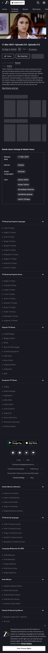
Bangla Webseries (10, 573)
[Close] (45, 625)
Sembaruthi (8, 369)
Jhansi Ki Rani (8, 360)
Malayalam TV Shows (11, 254)
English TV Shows (10, 232)
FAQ (28, 460)
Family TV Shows (9, 290)
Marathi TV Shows (10, 268)
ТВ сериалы (33, 49)
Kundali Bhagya (9, 334)
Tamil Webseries (9, 559)
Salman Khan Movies (11, 590)
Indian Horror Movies (11, 493)
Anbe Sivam (8, 356)
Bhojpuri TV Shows (10, 259)
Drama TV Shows (10, 307)
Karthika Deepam (10, 426)
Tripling (6, 387)
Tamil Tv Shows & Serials (12, 529)
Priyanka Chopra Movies (12, 604)
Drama (9, 66)
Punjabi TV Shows (10, 250)
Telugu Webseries (10, 564)
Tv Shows (14, 9)
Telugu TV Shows (9, 241)
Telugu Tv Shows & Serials (13, 533)
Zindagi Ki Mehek (9, 49)
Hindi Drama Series (10, 568)
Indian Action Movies (11, 502)
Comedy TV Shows (10, 285)
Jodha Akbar (8, 400)
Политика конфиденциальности (23, 464)
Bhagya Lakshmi (9, 338)
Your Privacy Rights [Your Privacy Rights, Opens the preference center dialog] (24, 648)
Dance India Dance (10, 418)
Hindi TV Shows (9, 237)
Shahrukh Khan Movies (11, 599)
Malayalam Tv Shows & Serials (14, 542)
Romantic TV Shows (10, 303)
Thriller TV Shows (10, 312)
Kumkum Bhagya (9, 391)
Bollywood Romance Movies (13, 511)
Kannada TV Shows (10, 263)
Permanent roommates (12, 422)
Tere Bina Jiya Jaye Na (11, 351)
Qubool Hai (7, 413)
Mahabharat (8, 396)
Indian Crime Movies (11, 506)
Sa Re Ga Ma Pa (9, 409)
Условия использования (16, 469)
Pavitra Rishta (8, 404)
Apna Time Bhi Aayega (11, 347)
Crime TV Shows (9, 294)
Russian (17, 63)
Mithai (6, 343)
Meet (5, 373)
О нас (19, 460)
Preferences (34, 469)
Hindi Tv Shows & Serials (12, 524)
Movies (25, 9)
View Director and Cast (10, 88)
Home (4, 9)
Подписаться (17, 3)
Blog (31, 478)
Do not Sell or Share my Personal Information (23, 473)
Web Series (36, 9)
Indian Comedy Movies (11, 498)
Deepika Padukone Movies (13, 586)
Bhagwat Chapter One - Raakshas (15, 617)
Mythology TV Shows (11, 316)
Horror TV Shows (9, 299)
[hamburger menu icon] (44, 3)
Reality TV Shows (9, 281)
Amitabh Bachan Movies (12, 595)
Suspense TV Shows (10, 321)
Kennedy (7, 621)
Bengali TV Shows (10, 246)
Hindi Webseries (9, 555)
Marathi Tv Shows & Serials (13, 537)
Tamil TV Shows (9, 228)
